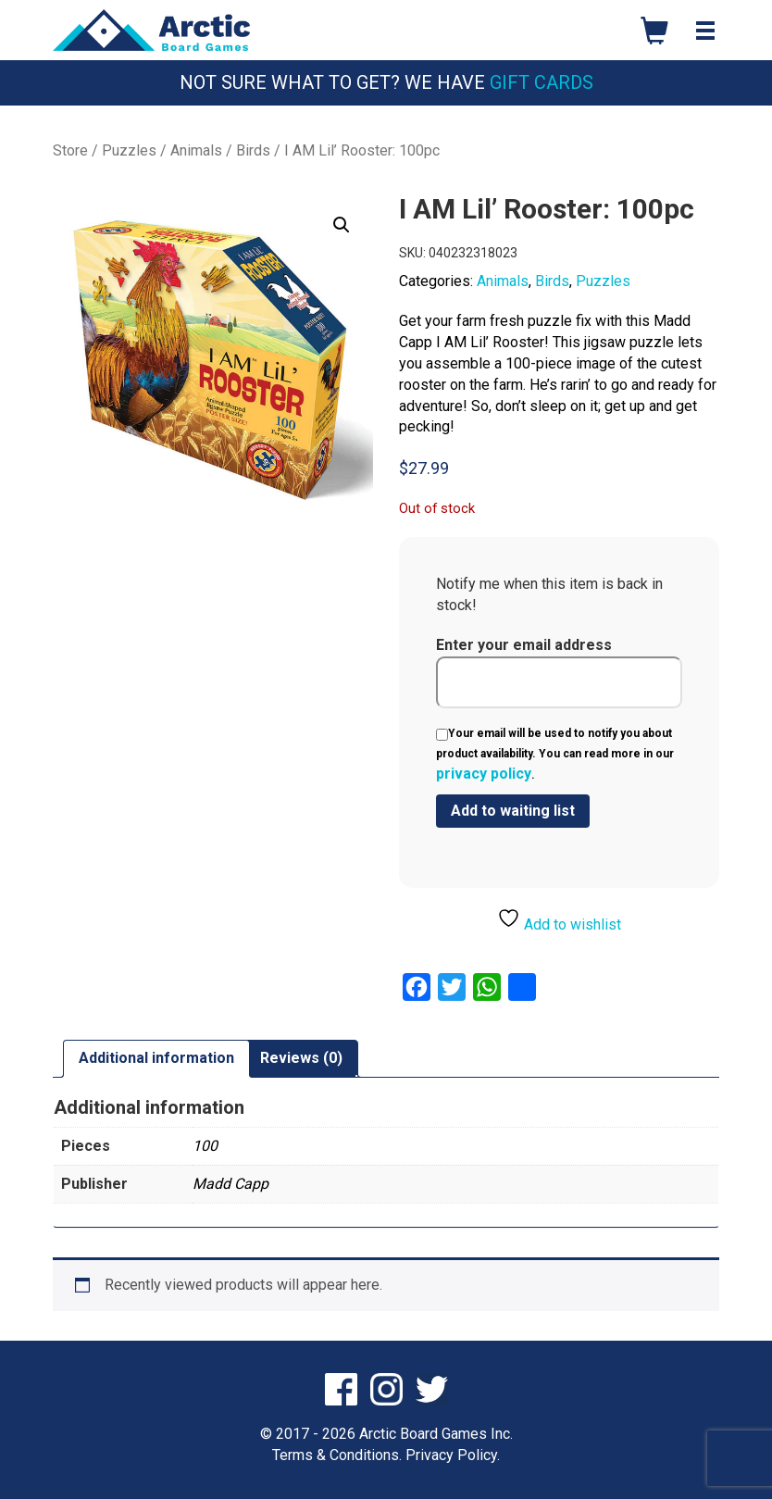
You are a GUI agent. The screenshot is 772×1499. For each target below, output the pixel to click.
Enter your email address (559, 672)
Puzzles (129, 150)
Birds (253, 150)
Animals (196, 150)
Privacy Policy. (452, 1455)
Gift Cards (541, 82)
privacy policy (483, 773)
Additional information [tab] (156, 1058)
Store (70, 150)
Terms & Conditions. (337, 1455)
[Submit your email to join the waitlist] (513, 811)
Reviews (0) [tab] (301, 1058)
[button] (341, 225)
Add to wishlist (559, 919)
